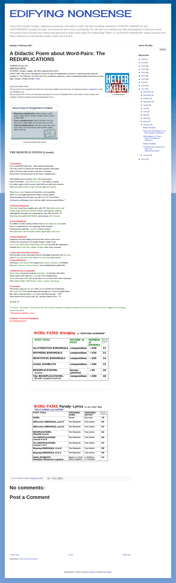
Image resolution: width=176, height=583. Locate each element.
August (146, 105)
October (146, 98)
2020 (143, 79)
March (145, 121)
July (145, 108)
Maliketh (92, 572)
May (145, 115)
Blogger (108, 572)
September (147, 102)
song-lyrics (93, 89)
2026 (143, 59)
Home (71, 555)
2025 (143, 63)
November (147, 95)
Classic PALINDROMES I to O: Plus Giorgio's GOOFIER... (154, 132)
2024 (143, 66)
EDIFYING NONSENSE (71, 13)
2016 (143, 159)
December (147, 92)
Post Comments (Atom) (28, 559)
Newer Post (14, 555)
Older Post (127, 555)
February (146, 125)
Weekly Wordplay (149, 128)
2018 (143, 86)
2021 (143, 76)
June (145, 112)
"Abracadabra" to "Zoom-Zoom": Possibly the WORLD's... (152, 138)
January (146, 155)
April (145, 118)
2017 (143, 89)
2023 (143, 69)
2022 (143, 72)
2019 (143, 82)
